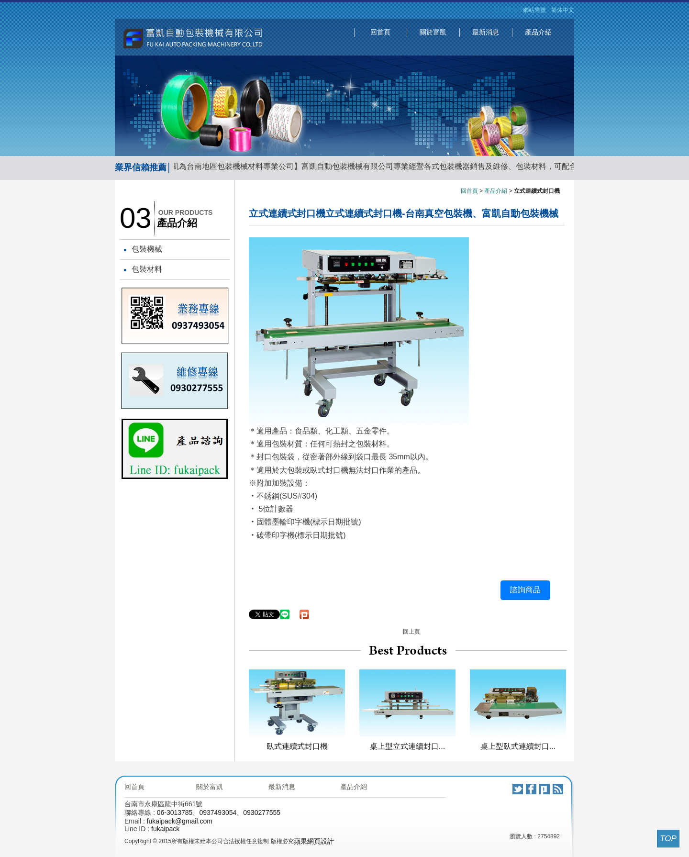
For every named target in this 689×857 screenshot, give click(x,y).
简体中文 (562, 10)
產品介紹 (538, 32)
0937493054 (217, 812)
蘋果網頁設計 (314, 841)
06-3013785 (175, 812)
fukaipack (165, 829)
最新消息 (485, 32)
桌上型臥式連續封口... (518, 746)
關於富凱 (433, 32)
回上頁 (411, 631)
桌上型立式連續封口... (407, 746)
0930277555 (261, 812)
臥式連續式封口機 (297, 746)
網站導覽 (534, 10)
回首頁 (380, 32)
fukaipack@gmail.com (179, 821)
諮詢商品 (525, 590)
